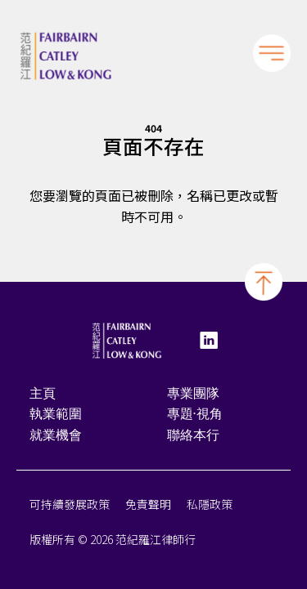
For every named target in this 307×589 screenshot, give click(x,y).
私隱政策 (210, 506)
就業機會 (55, 437)
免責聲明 (148, 506)
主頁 (42, 395)
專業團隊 (193, 395)
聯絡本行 (193, 437)
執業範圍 (55, 416)
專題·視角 (195, 416)
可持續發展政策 (69, 506)
